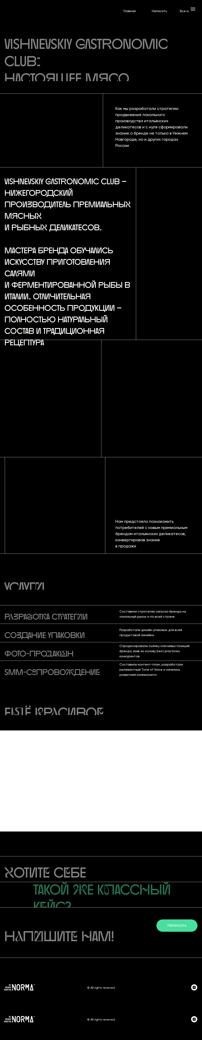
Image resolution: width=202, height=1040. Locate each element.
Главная (130, 11)
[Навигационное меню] (193, 9)
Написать (159, 11)
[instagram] (194, 989)
